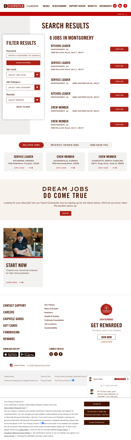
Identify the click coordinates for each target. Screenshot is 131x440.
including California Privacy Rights (17, 433)
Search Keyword (23, 113)
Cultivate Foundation (56, 370)
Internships (105, 6)
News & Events (53, 358)
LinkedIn (120, 7)
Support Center (77, 6)
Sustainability (52, 378)
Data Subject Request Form (14, 408)
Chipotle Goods (14, 370)
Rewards (9, 392)
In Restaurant (59, 6)
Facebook (125, 7)
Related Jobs (31, 195)
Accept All (97, 404)
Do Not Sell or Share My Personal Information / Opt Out (96, 413)
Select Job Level (17, 125)
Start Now (16, 315)
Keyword (11, 101)
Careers (32, 6)
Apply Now (19, 218)
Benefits (92, 6)
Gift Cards (10, 378)
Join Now (106, 387)
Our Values (51, 355)
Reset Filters (23, 157)
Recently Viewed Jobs (65, 195)
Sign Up (66, 263)
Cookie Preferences (96, 422)
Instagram (115, 7)
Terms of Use (9, 436)
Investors (50, 362)
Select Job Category (19, 137)
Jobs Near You (99, 195)
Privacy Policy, (62, 430)
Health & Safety (53, 366)
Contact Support (15, 356)
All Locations (52, 374)
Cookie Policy (23, 430)
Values (46, 6)
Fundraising (12, 385)
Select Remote (16, 150)
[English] (122, 14)
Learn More (104, 392)
